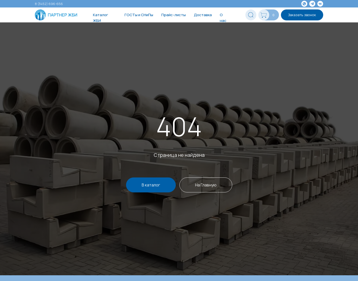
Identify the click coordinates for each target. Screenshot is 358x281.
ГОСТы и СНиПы (139, 14)
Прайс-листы (173, 14)
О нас (223, 17)
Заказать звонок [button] (302, 14)
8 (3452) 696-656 (49, 3)
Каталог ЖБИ (100, 17)
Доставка (203, 14)
